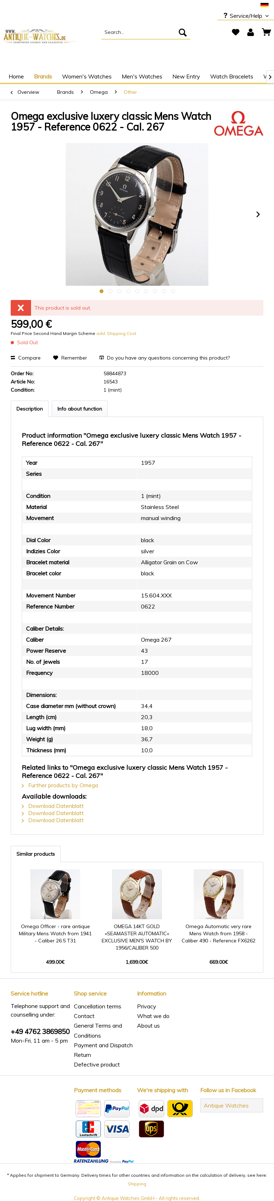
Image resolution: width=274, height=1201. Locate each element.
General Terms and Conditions (98, 1030)
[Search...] (146, 32)
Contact (84, 1015)
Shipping (137, 1183)
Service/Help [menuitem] (243, 15)
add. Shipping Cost (116, 333)
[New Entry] (186, 76)
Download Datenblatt (53, 805)
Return (82, 1054)
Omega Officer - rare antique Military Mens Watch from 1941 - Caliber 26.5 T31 (55, 933)
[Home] (16, 76)
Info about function (79, 409)
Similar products (35, 854)
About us (148, 1025)
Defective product (97, 1064)
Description (29, 409)
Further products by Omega (60, 785)
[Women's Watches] (87, 76)
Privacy (146, 1006)
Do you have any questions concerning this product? (165, 358)
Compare (26, 358)
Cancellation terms (97, 1006)
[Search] (182, 32)
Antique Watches (226, 1105)
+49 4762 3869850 (40, 1031)
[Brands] (43, 76)
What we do (153, 1015)
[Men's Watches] (142, 76)
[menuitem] (146, 32)
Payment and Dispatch (103, 1045)
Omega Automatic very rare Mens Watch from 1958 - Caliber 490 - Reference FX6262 (218, 933)
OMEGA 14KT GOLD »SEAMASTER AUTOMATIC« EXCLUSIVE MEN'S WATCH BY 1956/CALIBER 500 (137, 937)
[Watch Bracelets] (231, 76)
